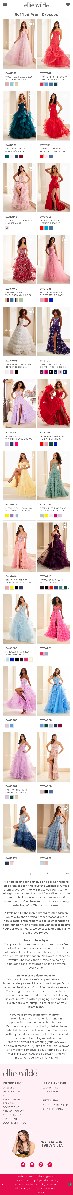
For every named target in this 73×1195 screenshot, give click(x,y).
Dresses (8, 1087)
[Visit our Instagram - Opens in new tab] (32, 1165)
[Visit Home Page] (36, 4)
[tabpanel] (42, 587)
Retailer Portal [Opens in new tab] (53, 1109)
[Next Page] (62, 874)
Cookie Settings (14, 1123)
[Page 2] (47, 874)
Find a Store (11, 1099)
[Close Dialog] (3, 1184)
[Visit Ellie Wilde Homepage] (20, 1073)
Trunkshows (51, 1091)
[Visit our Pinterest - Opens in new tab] (41, 1165)
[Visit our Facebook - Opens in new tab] (23, 1165)
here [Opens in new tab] (42, 1192)
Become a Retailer (55, 1105)
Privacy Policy (13, 1111)
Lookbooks (50, 1087)
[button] (5, 5)
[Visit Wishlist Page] (68, 5)
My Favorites (12, 1091)
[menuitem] (5, 5)
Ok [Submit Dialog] (69, 1184)
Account (9, 1095)
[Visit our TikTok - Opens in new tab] (49, 1165)
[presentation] (19, 44)
